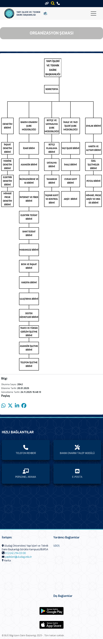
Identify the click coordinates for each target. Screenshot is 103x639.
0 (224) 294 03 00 (15, 553)
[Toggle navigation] (93, 13)
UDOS (56, 545)
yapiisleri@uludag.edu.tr (18, 556)
